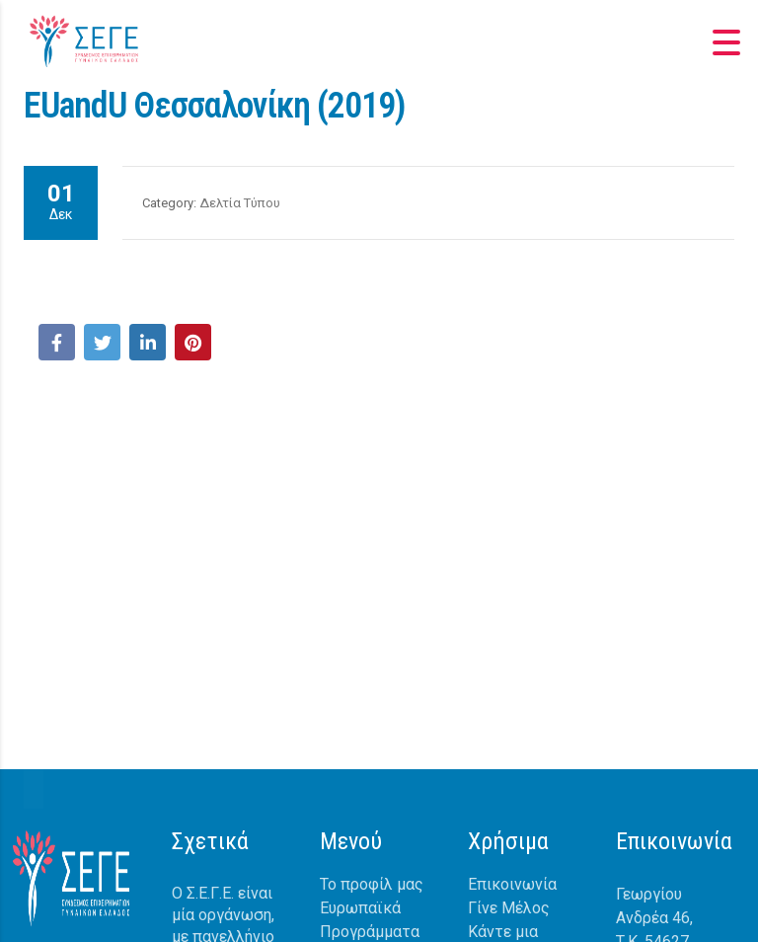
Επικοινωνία (512, 884)
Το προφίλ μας (371, 884)
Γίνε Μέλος (509, 908)
